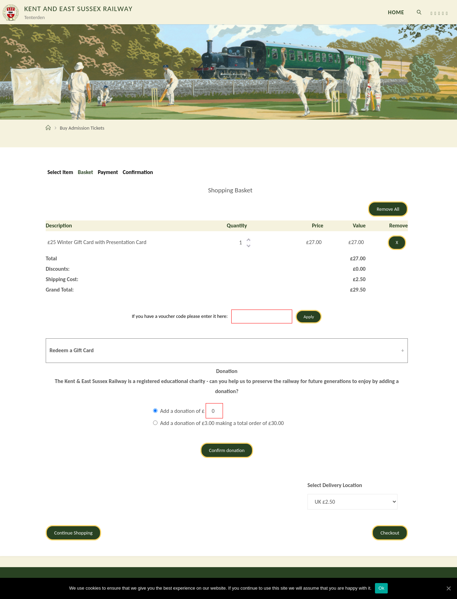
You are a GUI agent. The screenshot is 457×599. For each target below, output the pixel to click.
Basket (85, 172)
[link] (419, 12)
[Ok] (448, 588)
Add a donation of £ (182, 411)
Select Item (60, 172)
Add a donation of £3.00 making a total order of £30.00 (222, 423)
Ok (381, 588)
